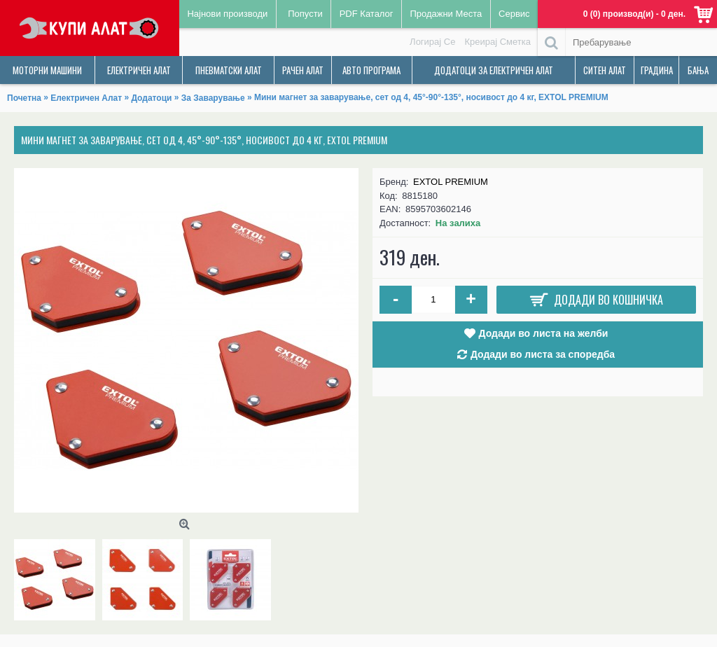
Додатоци (151, 98)
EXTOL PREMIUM (450, 181)
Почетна (24, 98)
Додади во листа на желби (543, 333)
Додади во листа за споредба (543, 354)
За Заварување (213, 98)
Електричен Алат (86, 98)
